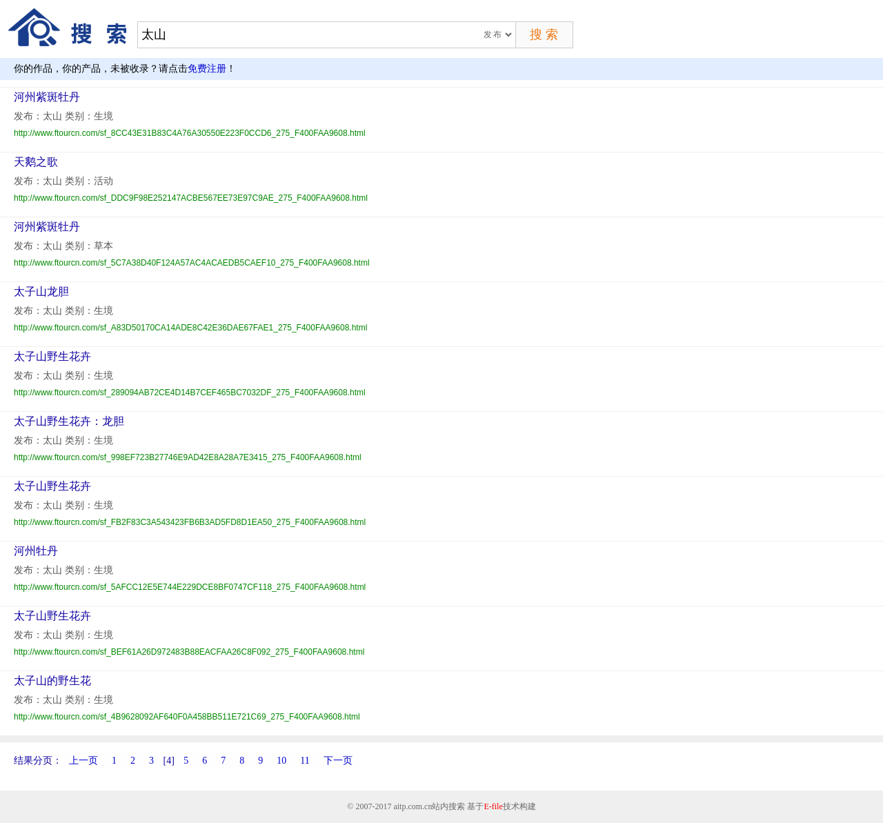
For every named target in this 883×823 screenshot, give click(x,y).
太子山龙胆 (41, 291)
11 (304, 760)
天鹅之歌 (36, 162)
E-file (493, 806)
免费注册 (207, 68)
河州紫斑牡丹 (47, 97)
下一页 (338, 760)
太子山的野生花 (52, 680)
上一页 (83, 760)
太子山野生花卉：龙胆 (69, 421)
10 (281, 760)
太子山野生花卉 (52, 356)
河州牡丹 (36, 551)
